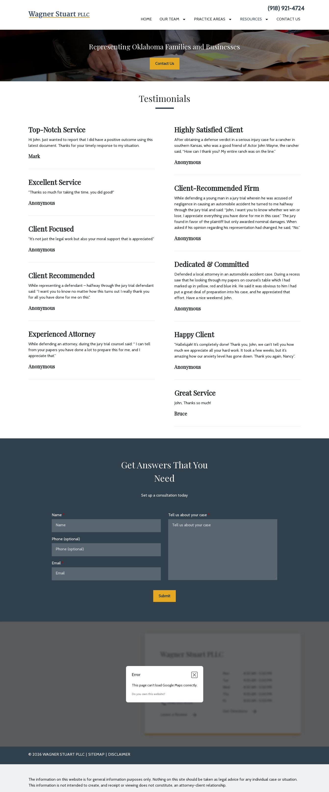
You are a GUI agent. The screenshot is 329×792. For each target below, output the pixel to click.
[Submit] (164, 596)
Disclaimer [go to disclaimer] (119, 754)
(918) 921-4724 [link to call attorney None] (285, 8)
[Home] (146, 19)
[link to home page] (59, 14)
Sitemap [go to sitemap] (96, 754)
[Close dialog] (194, 675)
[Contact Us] (288, 19)
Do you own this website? (148, 694)
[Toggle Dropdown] (185, 19)
